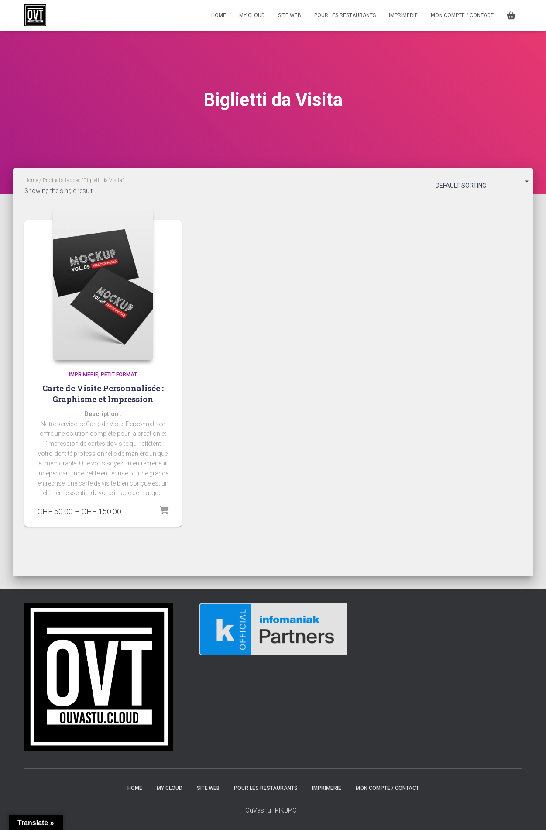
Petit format (119, 375)
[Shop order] (479, 187)
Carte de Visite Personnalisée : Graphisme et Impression (103, 393)
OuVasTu (258, 810)
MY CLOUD (252, 15)
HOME (218, 15)
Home (31, 180)
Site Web (289, 15)
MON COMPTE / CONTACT (462, 15)
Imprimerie (403, 15)
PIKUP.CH (288, 810)
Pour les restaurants (345, 15)
